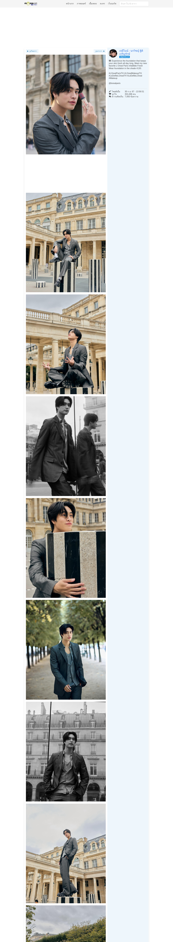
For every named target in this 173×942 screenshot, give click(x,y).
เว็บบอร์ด (112, 3)
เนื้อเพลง (93, 3)
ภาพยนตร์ (81, 3)
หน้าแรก (70, 3)
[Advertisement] (86, 27)
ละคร (102, 3)
